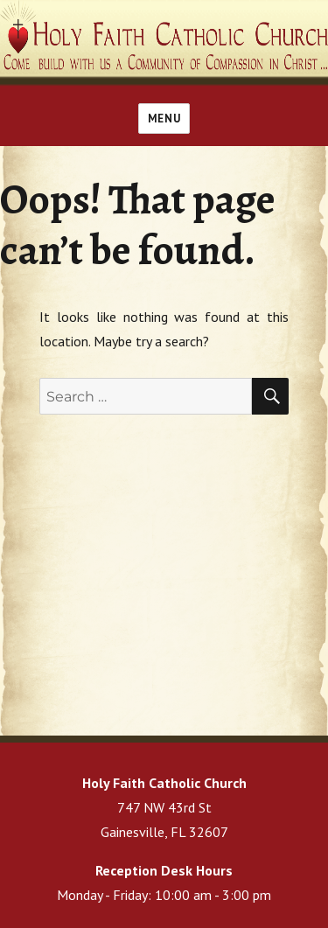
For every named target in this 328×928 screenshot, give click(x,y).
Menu (164, 118)
